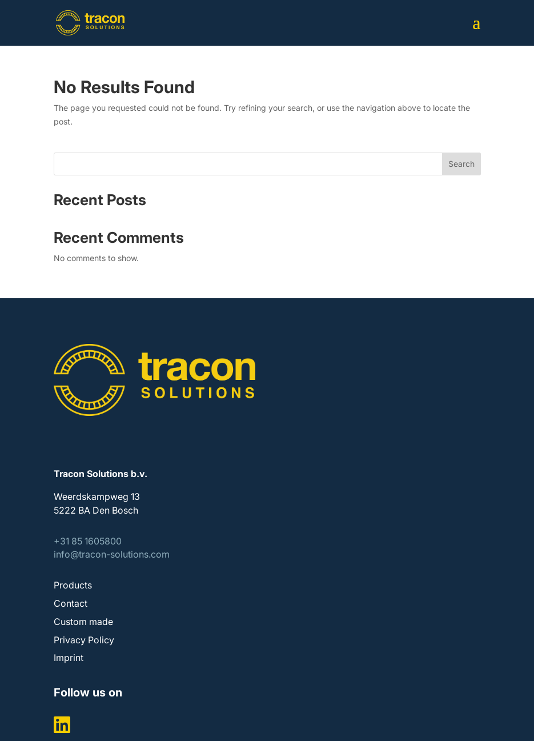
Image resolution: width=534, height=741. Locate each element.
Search (461, 164)
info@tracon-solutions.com (112, 554)
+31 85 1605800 (88, 541)
